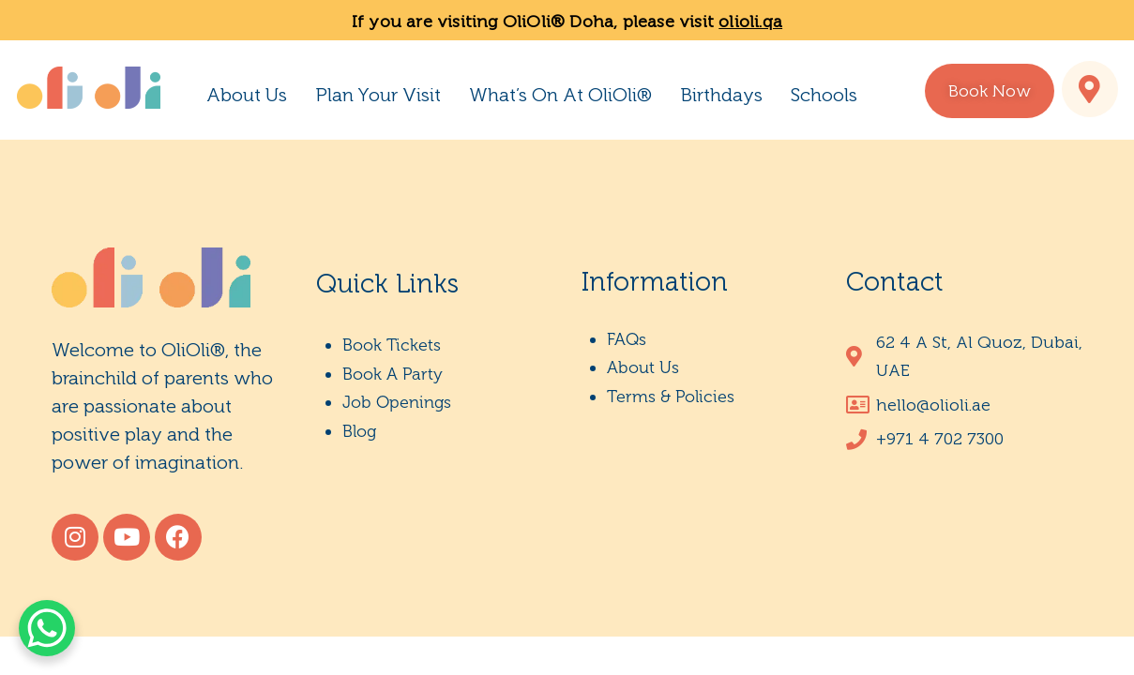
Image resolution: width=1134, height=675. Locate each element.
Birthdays (721, 94)
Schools (824, 94)
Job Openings (396, 402)
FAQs (626, 339)
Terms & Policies (670, 396)
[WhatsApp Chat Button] (47, 628)
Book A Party (392, 374)
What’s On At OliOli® (560, 94)
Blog (359, 431)
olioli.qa (750, 21)
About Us (246, 94)
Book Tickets (391, 345)
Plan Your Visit (378, 94)
